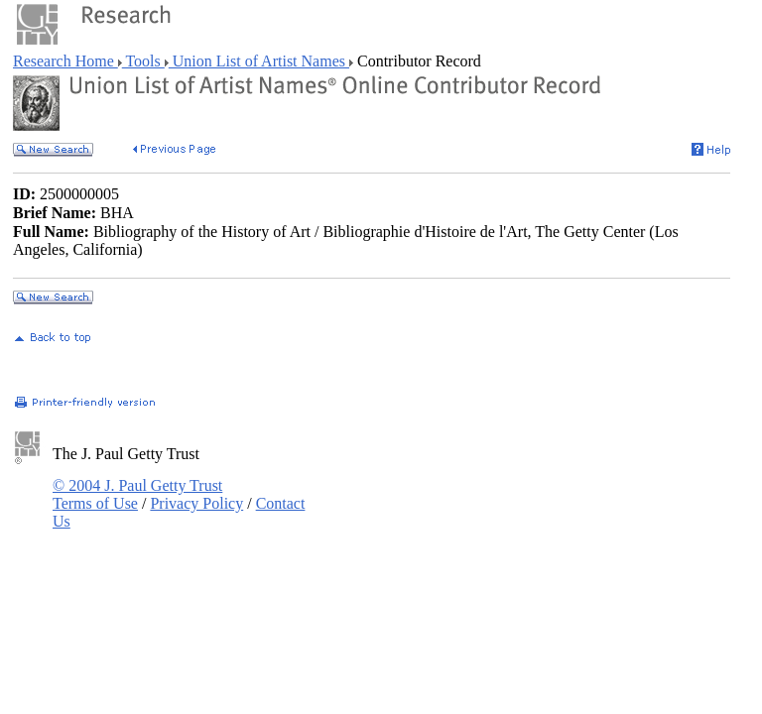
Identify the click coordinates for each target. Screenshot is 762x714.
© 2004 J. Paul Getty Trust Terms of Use (137, 494)
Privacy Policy (196, 503)
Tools (143, 61)
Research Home (65, 61)
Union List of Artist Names (259, 61)
